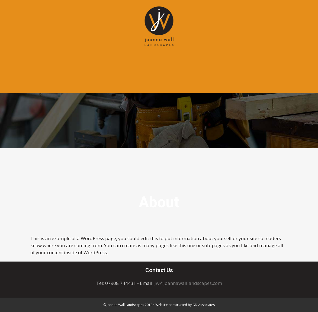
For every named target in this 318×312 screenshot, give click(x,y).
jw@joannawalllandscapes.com (188, 283)
